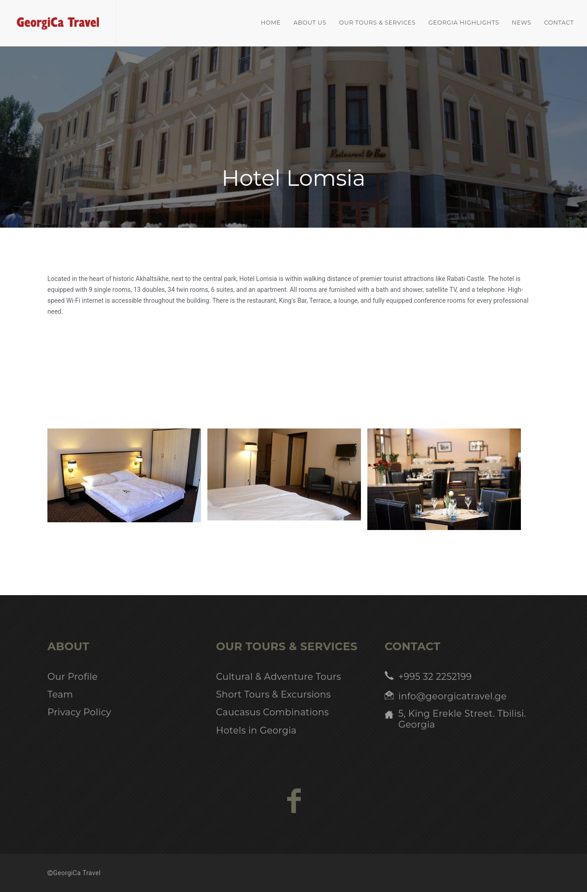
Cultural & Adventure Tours (278, 676)
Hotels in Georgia (256, 730)
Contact (559, 22)
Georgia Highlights (463, 22)
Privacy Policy (79, 712)
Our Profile (72, 676)
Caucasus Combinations (272, 712)
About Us (310, 22)
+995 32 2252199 (435, 676)
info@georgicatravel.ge (452, 696)
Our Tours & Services (377, 22)
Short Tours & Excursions (273, 694)
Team (60, 694)
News (521, 22)
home (271, 22)
